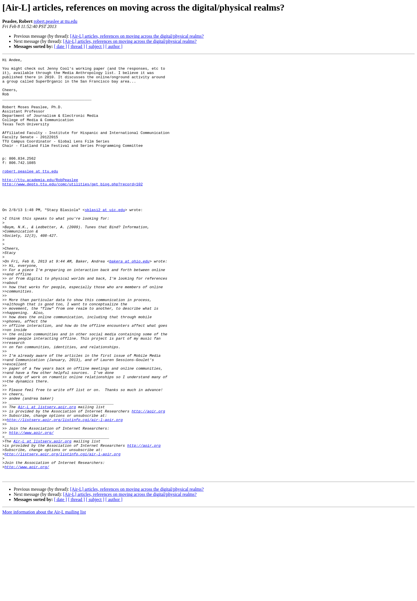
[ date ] (60, 46)
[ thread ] (76, 46)
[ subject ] (95, 46)
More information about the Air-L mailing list (44, 596)
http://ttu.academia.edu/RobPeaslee (40, 204)
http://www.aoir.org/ (31, 507)
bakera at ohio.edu (129, 302)
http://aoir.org (148, 482)
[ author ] (114, 46)
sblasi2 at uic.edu (105, 240)
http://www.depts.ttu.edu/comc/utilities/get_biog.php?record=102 (72, 209)
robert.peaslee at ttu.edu (55, 21)
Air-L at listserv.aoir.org (47, 477)
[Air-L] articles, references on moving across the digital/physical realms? (137, 36)
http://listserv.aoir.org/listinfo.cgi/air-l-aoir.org (65, 492)
